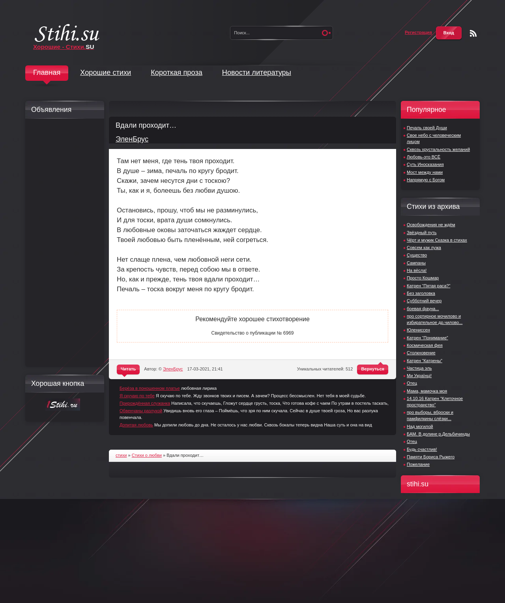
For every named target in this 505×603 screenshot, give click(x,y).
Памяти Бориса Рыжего (430, 456)
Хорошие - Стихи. (63, 46)
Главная (46, 72)
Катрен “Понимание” (427, 337)
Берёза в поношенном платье (150, 388)
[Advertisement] (62, 243)
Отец (412, 383)
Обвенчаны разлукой (141, 410)
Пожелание (418, 464)
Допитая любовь (136, 424)
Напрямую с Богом (426, 179)
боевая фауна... (423, 308)
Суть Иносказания (425, 164)
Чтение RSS (473, 33)
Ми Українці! (419, 375)
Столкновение (421, 352)
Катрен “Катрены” (424, 360)
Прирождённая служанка (145, 403)
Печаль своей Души (427, 127)
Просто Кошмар (423, 277)
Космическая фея (425, 345)
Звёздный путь (422, 232)
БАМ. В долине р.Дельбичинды (438, 434)
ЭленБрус (132, 139)
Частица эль (419, 368)
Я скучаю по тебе (137, 395)
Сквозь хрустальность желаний (438, 149)
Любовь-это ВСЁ (423, 156)
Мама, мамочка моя (427, 391)
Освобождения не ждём (431, 224)
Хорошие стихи (105, 72)
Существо (417, 255)
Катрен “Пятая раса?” (428, 285)
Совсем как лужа (424, 247)
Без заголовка (421, 293)
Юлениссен (418, 330)
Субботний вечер (424, 300)
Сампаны (416, 263)
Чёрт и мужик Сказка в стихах (437, 240)
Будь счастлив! (422, 449)
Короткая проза (176, 72)
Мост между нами (425, 172)
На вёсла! (416, 270)
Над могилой (420, 426)
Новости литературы (256, 72)
